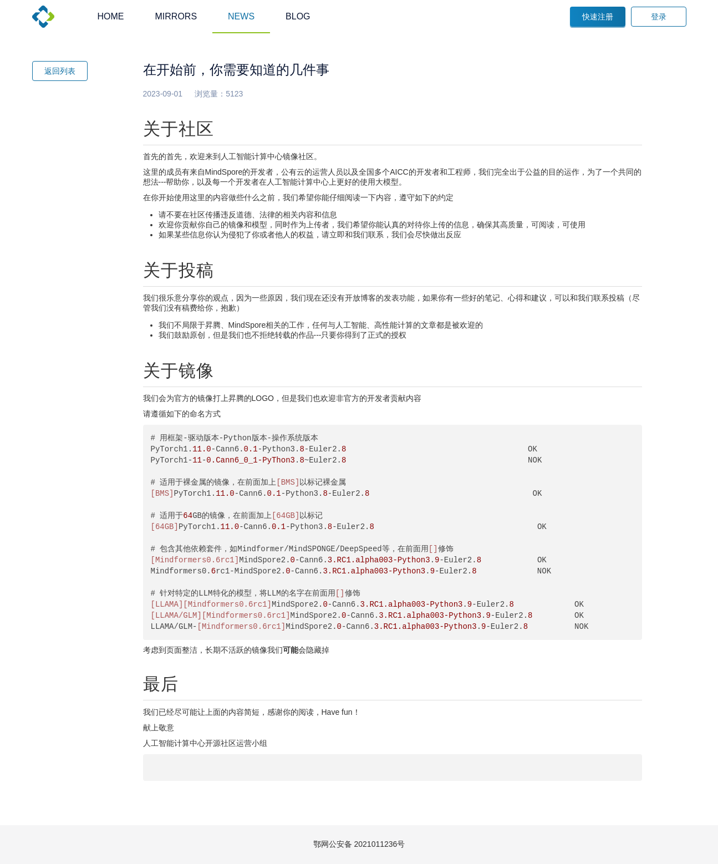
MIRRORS (176, 16)
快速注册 (597, 16)
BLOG (298, 16)
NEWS (241, 16)
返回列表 (59, 71)
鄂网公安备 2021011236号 (359, 844)
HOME (111, 16)
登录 (658, 16)
